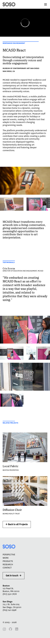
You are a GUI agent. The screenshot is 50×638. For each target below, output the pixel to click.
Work (6, 558)
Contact (7, 567)
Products (8, 561)
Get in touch (13, 575)
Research (8, 564)
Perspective (9, 554)
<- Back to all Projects (17, 524)
